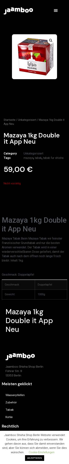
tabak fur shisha (53, 158)
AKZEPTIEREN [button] (34, 458)
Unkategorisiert (27, 119)
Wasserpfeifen (15, 395)
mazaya (28, 158)
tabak (38, 158)
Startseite (9, 119)
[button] (56, 10)
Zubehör (11, 402)
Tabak (10, 410)
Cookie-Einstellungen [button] (41, 452)
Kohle (9, 417)
